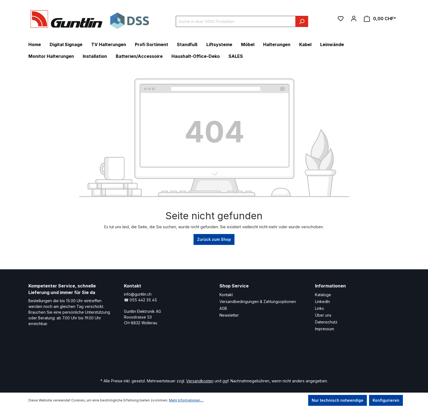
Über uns (323, 315)
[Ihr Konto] (353, 18)
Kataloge (323, 294)
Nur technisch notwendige (337, 400)
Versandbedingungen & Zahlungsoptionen (257, 301)
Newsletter (229, 315)
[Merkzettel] (340, 18)
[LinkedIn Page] (178, 357)
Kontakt (226, 294)
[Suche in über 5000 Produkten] (236, 21)
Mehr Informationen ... (186, 400)
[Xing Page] (194, 357)
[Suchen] (301, 21)
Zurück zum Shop (214, 239)
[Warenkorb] (380, 18)
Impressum (324, 328)
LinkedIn (322, 301)
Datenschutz (326, 322)
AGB (223, 308)
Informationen (330, 286)
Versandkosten (199, 381)
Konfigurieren (386, 400)
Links (319, 308)
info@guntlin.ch (137, 294)
